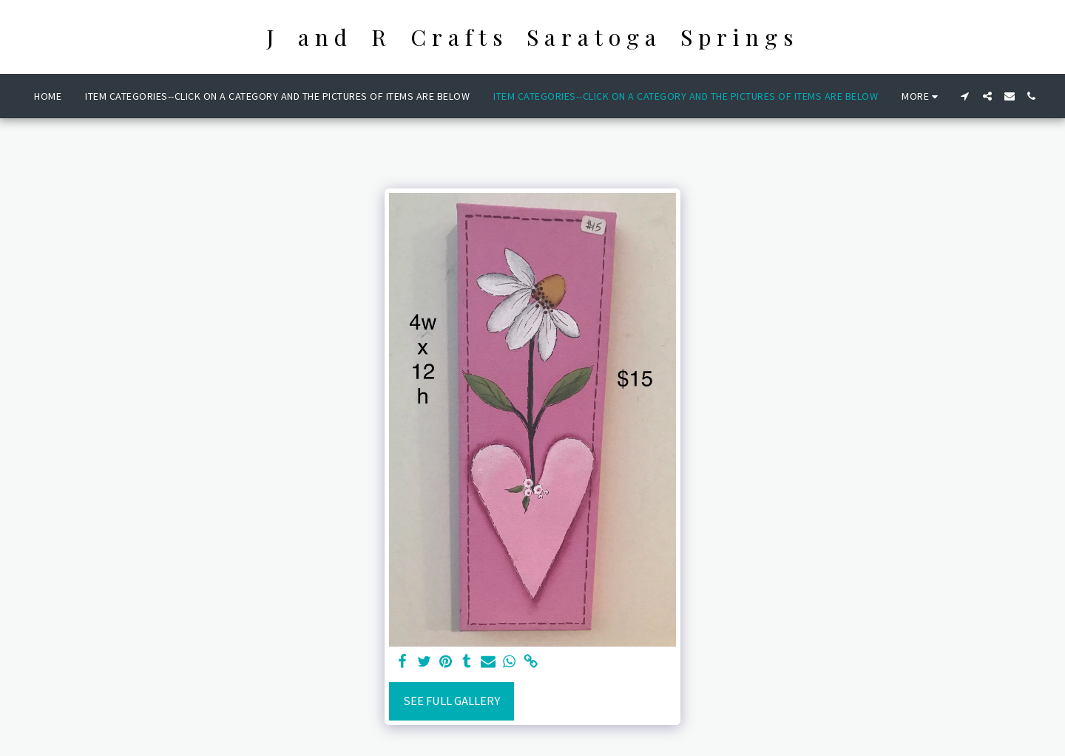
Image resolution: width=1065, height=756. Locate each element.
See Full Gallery (451, 701)
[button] (965, 96)
